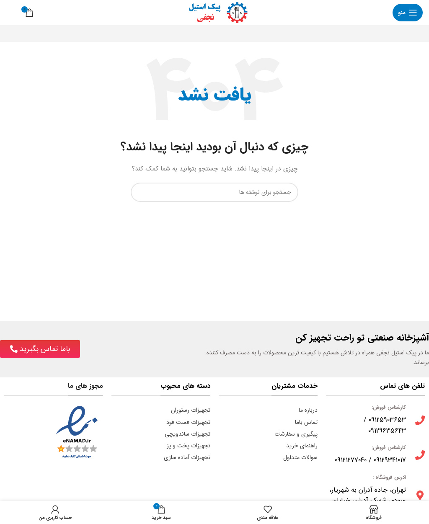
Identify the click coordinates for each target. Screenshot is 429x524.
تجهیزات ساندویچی (187, 434)
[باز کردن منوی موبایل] (407, 12)
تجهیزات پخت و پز (188, 445)
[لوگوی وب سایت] (214, 12)
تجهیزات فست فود (188, 422)
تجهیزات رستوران (190, 410)
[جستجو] (10, 12)
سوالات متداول (300, 457)
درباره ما (308, 410)
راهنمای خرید (302, 445)
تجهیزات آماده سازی (187, 457)
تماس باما (306, 422)
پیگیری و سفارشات (296, 434)
